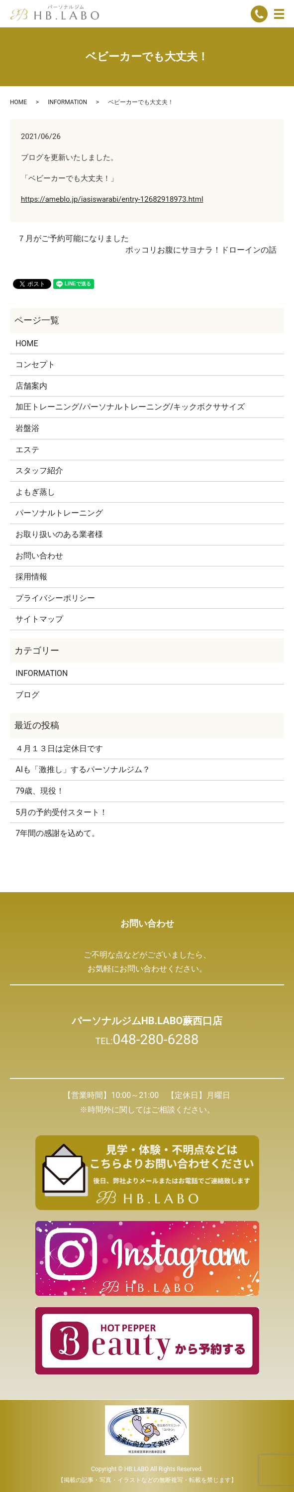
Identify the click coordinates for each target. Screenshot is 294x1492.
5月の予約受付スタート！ (61, 812)
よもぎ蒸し (35, 492)
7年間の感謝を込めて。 (57, 833)
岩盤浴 (27, 428)
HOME (18, 102)
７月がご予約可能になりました (73, 238)
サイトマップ (39, 619)
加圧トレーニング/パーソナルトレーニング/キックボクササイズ (130, 406)
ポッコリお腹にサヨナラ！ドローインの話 (201, 250)
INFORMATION (67, 102)
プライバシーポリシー (55, 598)
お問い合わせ (39, 555)
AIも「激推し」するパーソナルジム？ (82, 769)
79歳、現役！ (39, 791)
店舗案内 (31, 386)
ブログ (27, 694)
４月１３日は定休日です (59, 748)
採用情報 (31, 576)
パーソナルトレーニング (59, 513)
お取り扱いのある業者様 (59, 534)
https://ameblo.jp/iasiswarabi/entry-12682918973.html (112, 199)
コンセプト (35, 364)
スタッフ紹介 (39, 470)
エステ (27, 449)
